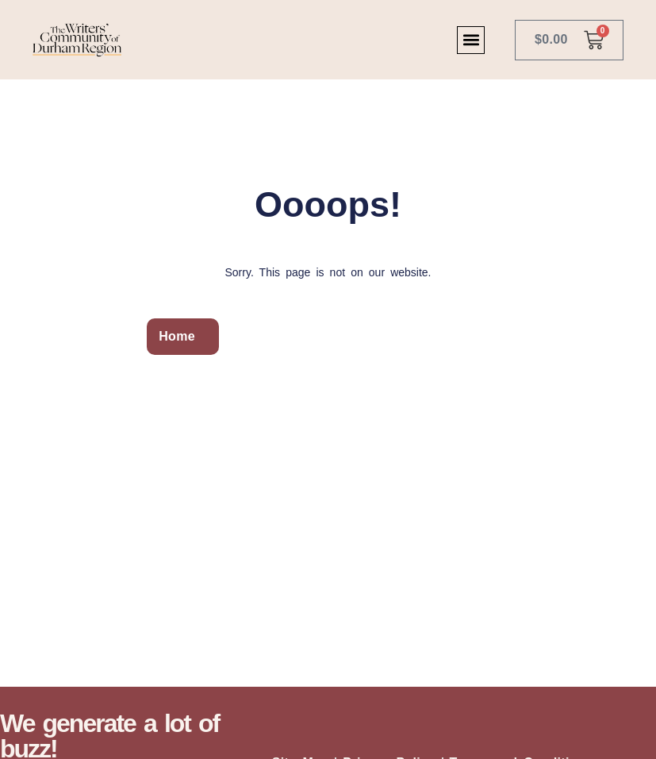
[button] (471, 40)
